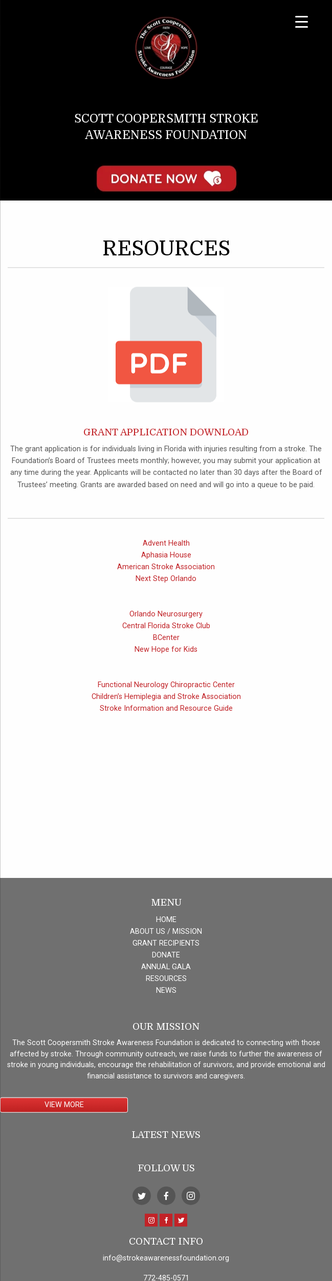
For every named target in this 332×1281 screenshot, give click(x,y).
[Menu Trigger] (301, 22)
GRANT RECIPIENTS (166, 1094)
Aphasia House (166, 571)
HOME (166, 1070)
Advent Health (166, 559)
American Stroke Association (166, 582)
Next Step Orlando (166, 594)
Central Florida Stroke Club (166, 642)
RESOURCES (166, 1129)
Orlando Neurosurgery (166, 630)
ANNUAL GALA (166, 1117)
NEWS (166, 1141)
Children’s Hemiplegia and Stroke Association (166, 713)
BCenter (166, 654)
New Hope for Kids (166, 666)
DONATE (166, 1106)
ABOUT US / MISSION (166, 1082)
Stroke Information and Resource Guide (166, 724)
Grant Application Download (166, 448)
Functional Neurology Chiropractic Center (166, 701)
